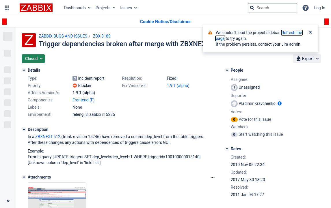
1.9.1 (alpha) (178, 85)
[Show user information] (279, 103)
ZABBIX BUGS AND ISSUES (63, 36)
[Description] (24, 129)
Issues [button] (126, 7)
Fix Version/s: (134, 85)
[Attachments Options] (212, 177)
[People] (227, 70)
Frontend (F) (83, 100)
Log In (319, 7)
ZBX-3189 (102, 36)
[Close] (310, 33)
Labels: (34, 107)
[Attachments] (24, 177)
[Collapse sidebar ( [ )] (8, 200)
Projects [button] (103, 7)
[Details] (24, 70)
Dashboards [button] (75, 7)
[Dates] (227, 149)
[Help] (305, 7)
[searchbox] (272, 7)
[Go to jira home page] (36, 8)
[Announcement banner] (165, 21)
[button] (7, 8)
